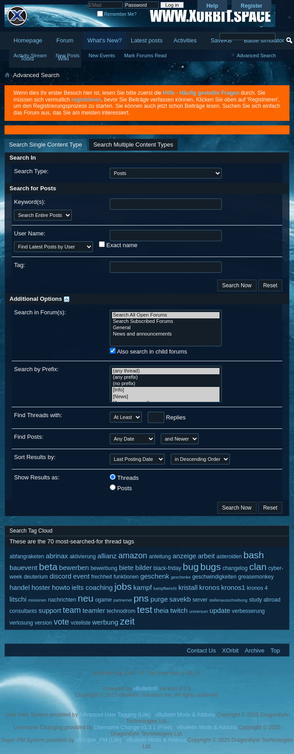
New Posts (67, 55)
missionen (37, 600)
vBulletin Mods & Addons (185, 715)
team (72, 610)
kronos (209, 587)
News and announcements (165, 334)
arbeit (206, 556)
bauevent (23, 567)
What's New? (105, 40)
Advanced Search (256, 55)
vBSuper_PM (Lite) (98, 740)
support (49, 610)
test (144, 609)
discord (60, 576)
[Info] (165, 390)
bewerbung (103, 568)
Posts (121, 488)
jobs (123, 586)
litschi (18, 599)
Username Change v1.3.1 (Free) (133, 727)
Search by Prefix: (36, 369)
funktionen (126, 577)
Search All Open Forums (165, 315)
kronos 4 (257, 588)
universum (198, 611)
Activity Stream (30, 55)
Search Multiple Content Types (133, 144)
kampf (142, 587)
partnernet (122, 600)
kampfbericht (165, 588)
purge (159, 599)
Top (275, 650)
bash (253, 555)
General (165, 328)
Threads (124, 477)
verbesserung (248, 611)
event (81, 576)
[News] (165, 397)
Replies (167, 417)
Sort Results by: (35, 457)
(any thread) (165, 371)
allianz (107, 556)
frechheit (101, 577)
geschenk (154, 576)
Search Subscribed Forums (165, 321)
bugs (211, 566)
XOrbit (230, 650)
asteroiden (229, 556)
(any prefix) (165, 377)
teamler (94, 610)
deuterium (36, 577)
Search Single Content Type (45, 144)
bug (191, 566)
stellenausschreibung (228, 600)
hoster (41, 587)
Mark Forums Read (145, 55)
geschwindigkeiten (214, 577)
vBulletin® (145, 688)
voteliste (81, 623)
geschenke (181, 577)
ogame (103, 600)
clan (258, 566)
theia (161, 610)
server (199, 600)
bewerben (74, 567)
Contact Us (201, 650)
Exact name (118, 244)
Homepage (28, 40)
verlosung (21, 623)
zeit (127, 621)
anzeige (184, 556)
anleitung (160, 556)
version (43, 623)
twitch (178, 610)
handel (19, 587)
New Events (102, 55)
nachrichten (62, 600)
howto (61, 587)
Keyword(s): (29, 201)
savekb (180, 599)
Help (212, 6)
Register (251, 6)
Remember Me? (116, 14)
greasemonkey (256, 577)
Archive (254, 650)
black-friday (167, 568)
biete (126, 567)
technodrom (121, 611)
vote (61, 621)
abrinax (57, 556)
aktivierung (83, 556)
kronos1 (233, 587)
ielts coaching (92, 587)
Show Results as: (36, 477)
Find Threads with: (38, 415)
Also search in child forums (148, 351)
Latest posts (147, 40)
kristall (188, 587)
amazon (132, 555)
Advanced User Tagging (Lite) (114, 715)
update (220, 610)
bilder (143, 567)
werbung (105, 622)
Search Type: (31, 171)
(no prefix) (165, 384)
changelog (235, 568)
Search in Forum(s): (40, 312)
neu (85, 598)
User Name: (29, 233)
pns (141, 598)
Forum (65, 40)
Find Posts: (28, 436)
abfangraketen (26, 556)
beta (48, 566)
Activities (184, 40)
